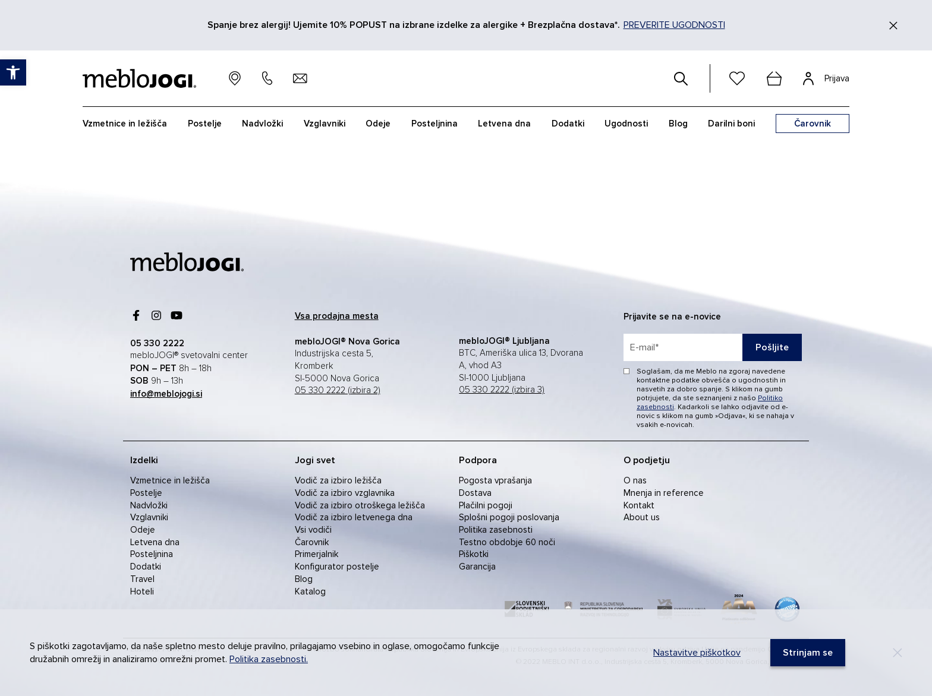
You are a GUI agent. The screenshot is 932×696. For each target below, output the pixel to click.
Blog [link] (678, 123)
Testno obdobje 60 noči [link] (507, 542)
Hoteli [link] (142, 591)
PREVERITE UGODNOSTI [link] (674, 25)
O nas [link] (635, 480)
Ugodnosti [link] (626, 123)
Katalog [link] (310, 591)
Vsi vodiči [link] (313, 529)
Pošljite (772, 347)
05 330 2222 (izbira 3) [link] (501, 389)
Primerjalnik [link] (316, 554)
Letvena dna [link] (504, 123)
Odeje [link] (378, 123)
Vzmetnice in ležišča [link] (125, 123)
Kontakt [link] (639, 505)
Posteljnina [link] (434, 123)
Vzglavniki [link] (324, 123)
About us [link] (642, 517)
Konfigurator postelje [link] (337, 566)
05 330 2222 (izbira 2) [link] (337, 390)
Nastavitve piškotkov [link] (697, 653)
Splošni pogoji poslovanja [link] (509, 517)
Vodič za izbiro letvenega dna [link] (354, 517)
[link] (13, 72)
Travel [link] (142, 579)
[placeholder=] (713, 347)
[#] (681, 78)
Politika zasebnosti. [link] (268, 659)
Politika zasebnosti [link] (496, 529)
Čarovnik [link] (312, 542)
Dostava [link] (475, 493)
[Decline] (897, 652)
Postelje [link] (205, 123)
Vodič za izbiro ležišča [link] (338, 480)
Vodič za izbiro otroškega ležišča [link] (360, 505)
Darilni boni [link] (731, 123)
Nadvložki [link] (262, 123)
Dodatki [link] (568, 123)
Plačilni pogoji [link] (485, 505)
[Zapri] (893, 25)
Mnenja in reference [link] (664, 493)
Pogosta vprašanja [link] (495, 480)
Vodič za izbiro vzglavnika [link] (345, 493)
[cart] (774, 78)
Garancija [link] (477, 566)
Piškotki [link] (474, 554)
